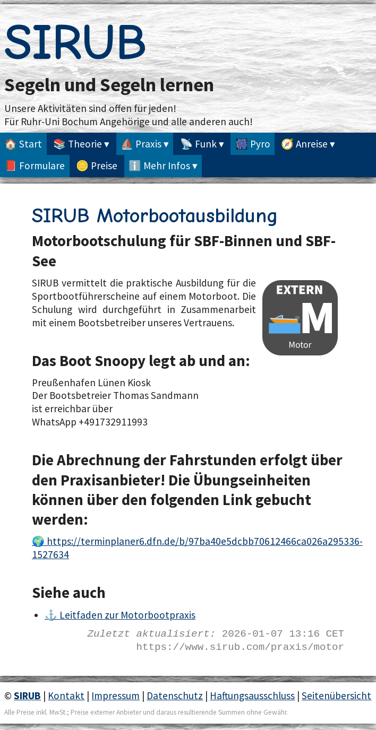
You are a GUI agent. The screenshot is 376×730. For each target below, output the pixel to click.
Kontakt (66, 695)
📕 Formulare (34, 165)
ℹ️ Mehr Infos (159, 165)
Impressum (115, 695)
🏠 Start (23, 143)
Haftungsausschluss (252, 695)
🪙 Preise (96, 165)
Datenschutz (175, 695)
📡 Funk (198, 143)
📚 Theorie (77, 143)
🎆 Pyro (252, 143)
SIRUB (75, 42)
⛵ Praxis (141, 143)
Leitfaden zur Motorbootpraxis (127, 615)
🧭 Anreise (304, 143)
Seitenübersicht (336, 695)
